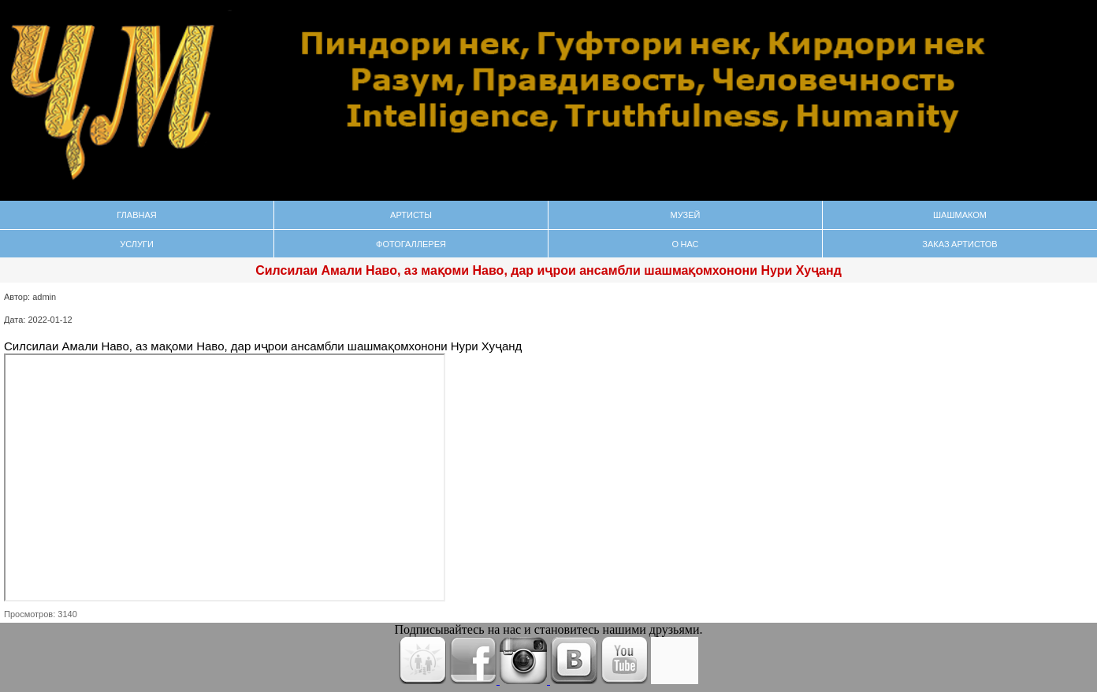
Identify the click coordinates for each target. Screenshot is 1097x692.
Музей (686, 214)
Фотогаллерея (411, 244)
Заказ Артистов (959, 244)
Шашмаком (960, 214)
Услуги (137, 244)
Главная (136, 214)
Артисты (411, 214)
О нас (684, 244)
